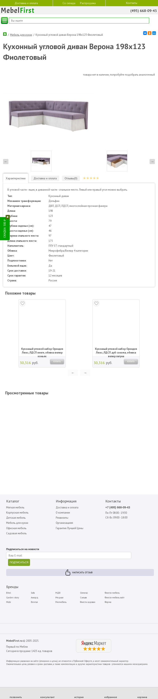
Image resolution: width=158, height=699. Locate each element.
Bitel (8, 592)
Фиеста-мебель (112, 592)
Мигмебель (60, 602)
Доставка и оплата (26, 3)
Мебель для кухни (21, 35)
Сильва (83, 597)
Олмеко (84, 592)
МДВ (57, 592)
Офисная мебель (16, 528)
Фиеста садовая (87, 602)
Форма (108, 602)
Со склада (69, 3)
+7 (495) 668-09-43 (117, 507)
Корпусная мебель (17, 512)
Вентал (34, 602)
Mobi (8, 602)
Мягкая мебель (15, 507)
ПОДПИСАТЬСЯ (19, 562)
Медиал (59, 597)
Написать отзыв (82, 572)
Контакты (131, 2)
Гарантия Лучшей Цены (69, 528)
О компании (63, 512)
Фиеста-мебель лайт (114, 597)
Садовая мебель (16, 533)
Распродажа (88, 3)
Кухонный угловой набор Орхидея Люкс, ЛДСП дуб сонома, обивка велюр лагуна (116, 351)
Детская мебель (16, 517)
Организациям (64, 523)
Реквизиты (62, 517)
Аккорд (34, 597)
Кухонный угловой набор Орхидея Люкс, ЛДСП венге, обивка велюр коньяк (42, 351)
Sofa (33, 592)
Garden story (12, 597)
